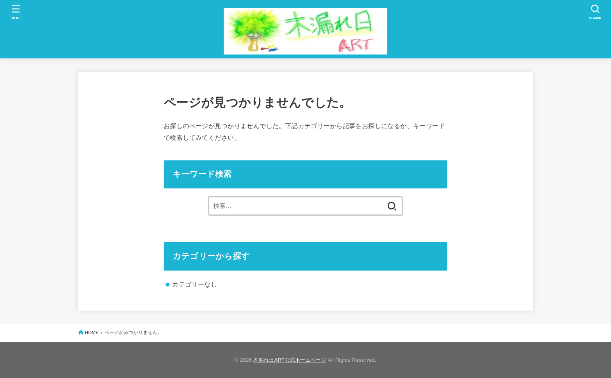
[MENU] (15, 12)
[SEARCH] (595, 12)
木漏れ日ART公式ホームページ (289, 360)
